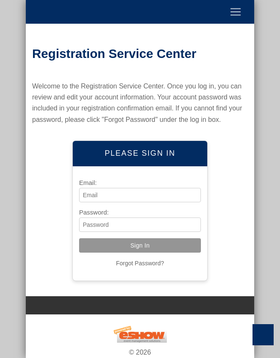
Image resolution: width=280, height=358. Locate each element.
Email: (88, 182)
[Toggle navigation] (140, 11)
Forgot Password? (140, 263)
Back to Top (263, 334)
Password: (94, 212)
